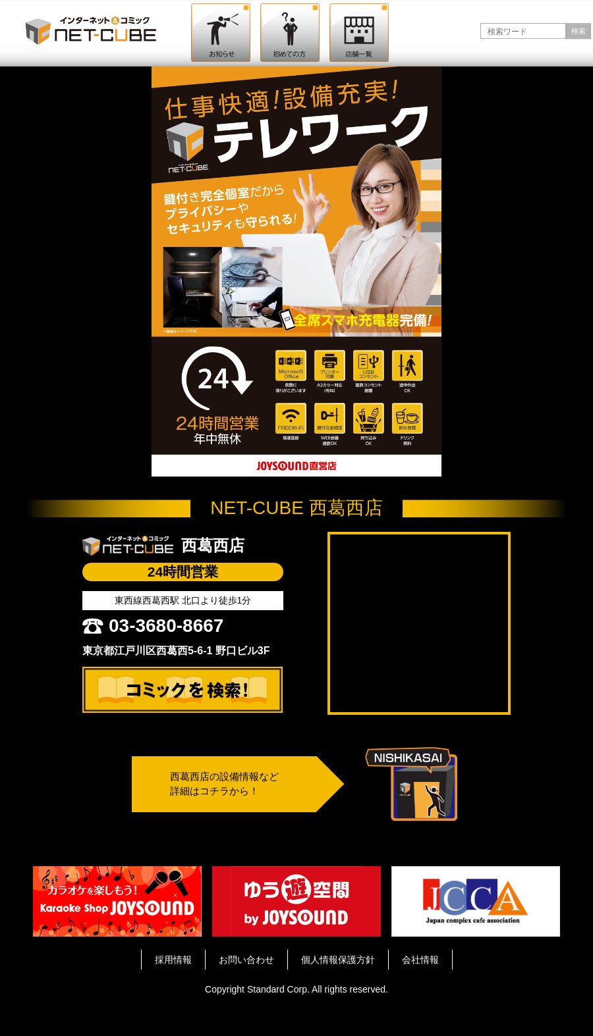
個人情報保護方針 (338, 959)
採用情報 (173, 959)
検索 (578, 31)
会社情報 (420, 959)
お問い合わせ (246, 959)
